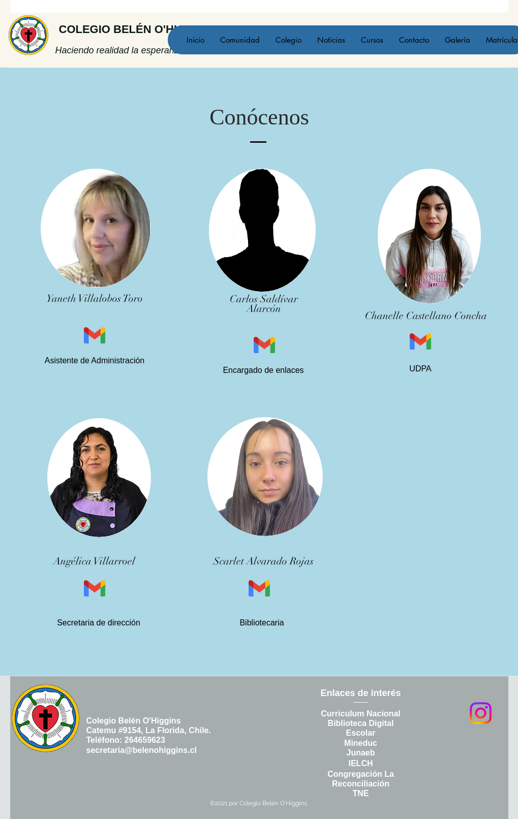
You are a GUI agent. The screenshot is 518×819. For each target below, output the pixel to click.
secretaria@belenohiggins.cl (141, 750)
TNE (361, 793)
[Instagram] (480, 713)
